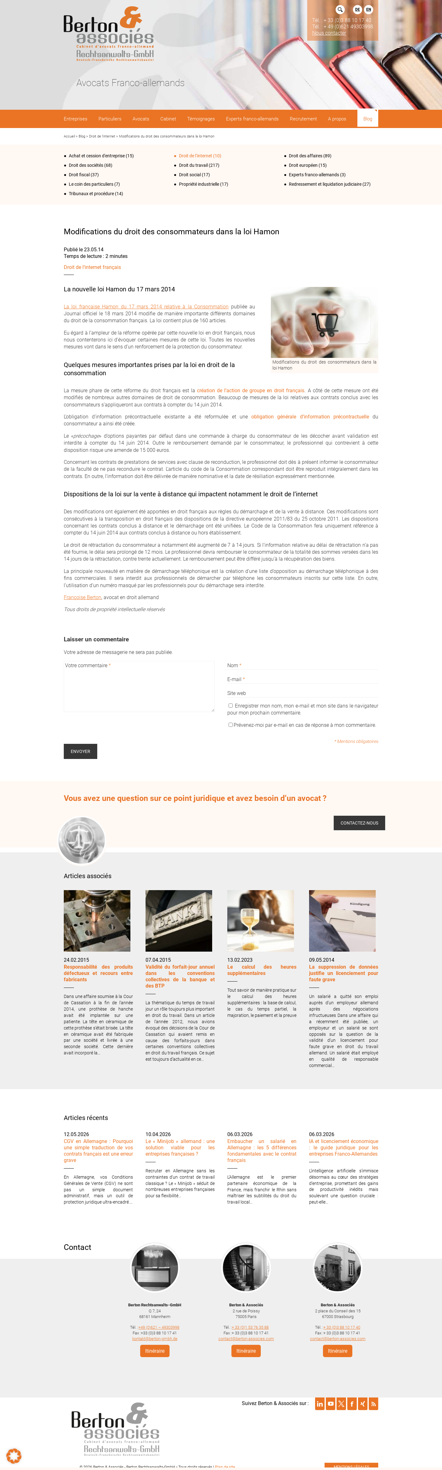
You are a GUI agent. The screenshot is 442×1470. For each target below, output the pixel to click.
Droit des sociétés (86, 165)
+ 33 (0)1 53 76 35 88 (250, 1325)
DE (357, 9)
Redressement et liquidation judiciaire (325, 184)
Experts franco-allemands (314, 174)
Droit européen (303, 165)
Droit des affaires (305, 155)
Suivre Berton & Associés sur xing (362, 1401)
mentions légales (351, 1465)
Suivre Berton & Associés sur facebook (352, 1401)
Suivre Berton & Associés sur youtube (330, 1401)
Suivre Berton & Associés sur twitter (341, 1401)
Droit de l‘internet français (92, 267)
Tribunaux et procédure (91, 193)
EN (368, 9)
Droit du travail (193, 165)
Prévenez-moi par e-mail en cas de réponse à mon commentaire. (302, 725)
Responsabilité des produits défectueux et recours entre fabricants (98, 973)
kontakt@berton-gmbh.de (154, 1336)
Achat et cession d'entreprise (97, 155)
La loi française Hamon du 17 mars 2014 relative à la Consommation (146, 307)
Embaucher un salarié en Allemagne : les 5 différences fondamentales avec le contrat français (261, 1150)
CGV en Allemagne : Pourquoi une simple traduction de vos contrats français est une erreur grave (98, 1150)
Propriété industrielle (199, 184)
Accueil (69, 136)
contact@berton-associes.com (246, 1336)
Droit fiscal (79, 174)
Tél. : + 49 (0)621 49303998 (342, 26)
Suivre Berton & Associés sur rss (373, 1401)
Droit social (190, 174)
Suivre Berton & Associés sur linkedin (320, 1401)
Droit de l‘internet (102, 136)
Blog (82, 136)
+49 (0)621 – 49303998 (158, 1325)
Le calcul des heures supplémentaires (261, 970)
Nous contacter (329, 33)
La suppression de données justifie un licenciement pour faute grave (343, 973)
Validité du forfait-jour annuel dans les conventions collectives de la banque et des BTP (180, 976)
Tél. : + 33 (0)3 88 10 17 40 (341, 20)
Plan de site (225, 1465)
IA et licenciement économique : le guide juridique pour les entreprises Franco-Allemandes (343, 1147)
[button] (14, 1456)
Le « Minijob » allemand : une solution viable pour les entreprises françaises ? (180, 1147)
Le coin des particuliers (91, 184)
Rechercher (340, 9)
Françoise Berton (82, 597)
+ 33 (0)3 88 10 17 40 (341, 1325)
